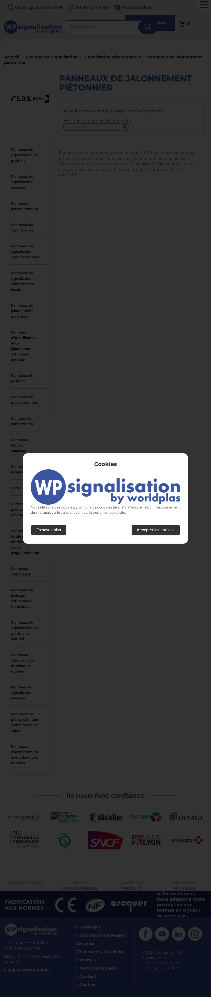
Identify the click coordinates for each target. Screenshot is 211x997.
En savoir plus (49, 530)
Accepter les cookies (155, 530)
